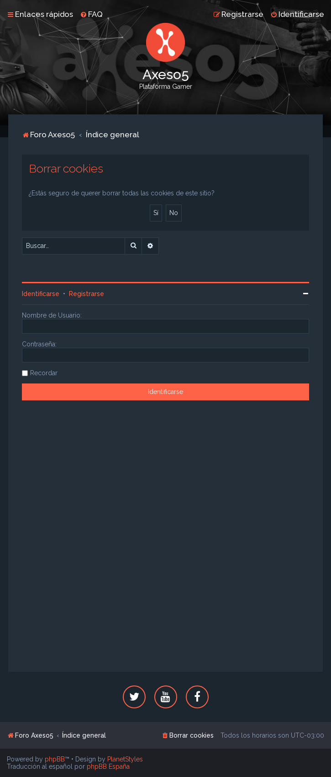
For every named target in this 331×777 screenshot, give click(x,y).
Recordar (44, 373)
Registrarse (86, 293)
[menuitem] (91, 14)
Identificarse (40, 293)
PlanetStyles (125, 759)
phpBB (55, 759)
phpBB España (108, 766)
